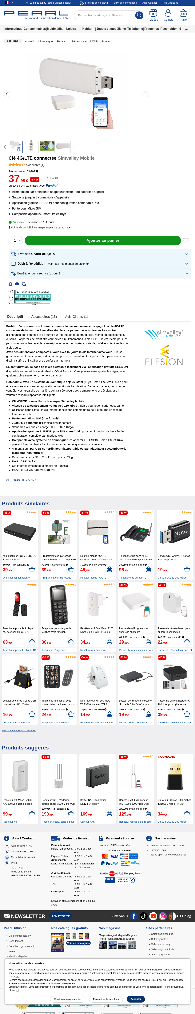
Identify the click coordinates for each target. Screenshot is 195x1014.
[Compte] (168, 15)
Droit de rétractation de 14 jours (167, 845)
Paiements (114, 845)
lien (17, 976)
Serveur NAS (87, 821)
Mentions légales (18, 956)
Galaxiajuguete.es (161, 954)
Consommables (35, 28)
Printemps (151, 28)
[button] (29, 228)
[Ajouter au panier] (103, 240)
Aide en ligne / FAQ (21, 845)
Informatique (13, 28)
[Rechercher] (139, 15)
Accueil (29, 41)
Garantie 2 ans (158, 850)
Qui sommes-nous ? (20, 935)
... (186, 28)
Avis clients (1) (76, 317)
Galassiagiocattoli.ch (162, 949)
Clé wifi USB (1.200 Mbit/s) (172, 577)
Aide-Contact (149, 2)
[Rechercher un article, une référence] (109, 15)
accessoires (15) (44, 317)
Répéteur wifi (10, 821)
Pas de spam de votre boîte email (168, 854)
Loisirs (71, 28)
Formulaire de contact (23, 857)
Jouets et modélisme (111, 28)
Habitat (87, 28)
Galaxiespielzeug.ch (162, 944)
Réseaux (62, 41)
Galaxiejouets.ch (160, 939)
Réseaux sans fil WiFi (84, 41)
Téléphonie (135, 28)
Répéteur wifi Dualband (93, 650)
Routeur (106, 41)
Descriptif (15, 317)
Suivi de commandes (125, 2)
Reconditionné (170, 28)
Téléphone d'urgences (54, 650)
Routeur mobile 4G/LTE (93, 577)
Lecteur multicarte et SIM (16, 722)
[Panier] (183, 15)
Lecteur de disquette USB (133, 722)
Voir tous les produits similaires (19, 730)
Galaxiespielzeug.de (162, 933)
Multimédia (54, 28)
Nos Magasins (170, 2)
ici (17, 990)
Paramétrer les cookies (106, 999)
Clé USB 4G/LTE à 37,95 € (21, 480)
